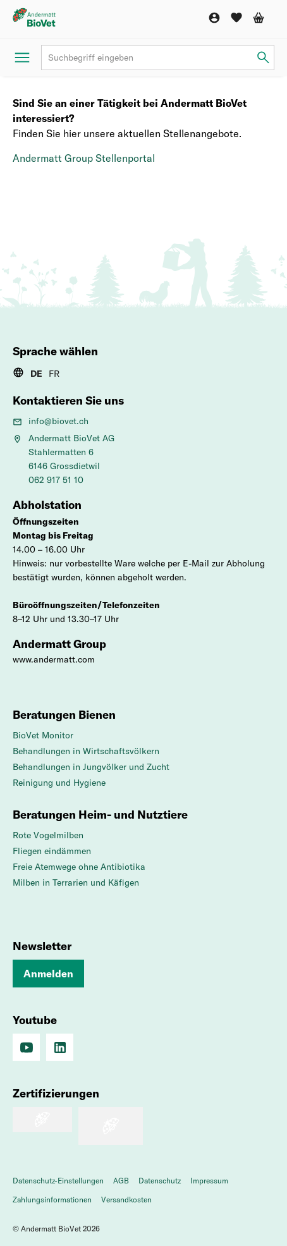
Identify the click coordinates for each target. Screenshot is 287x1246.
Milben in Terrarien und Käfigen (76, 882)
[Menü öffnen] (22, 57)
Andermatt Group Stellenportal (84, 158)
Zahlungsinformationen (52, 1199)
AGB (121, 1180)
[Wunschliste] (236, 17)
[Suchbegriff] (157, 57)
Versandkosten (126, 1199)
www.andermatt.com (54, 659)
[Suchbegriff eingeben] (263, 58)
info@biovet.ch (51, 421)
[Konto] (214, 17)
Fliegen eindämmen (52, 851)
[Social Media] (26, 1047)
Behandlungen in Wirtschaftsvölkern (86, 751)
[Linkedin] (59, 1047)
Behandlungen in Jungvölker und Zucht (91, 767)
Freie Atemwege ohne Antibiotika (79, 866)
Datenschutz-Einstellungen (58, 1180)
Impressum (209, 1180)
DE (36, 373)
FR (54, 373)
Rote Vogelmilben (48, 835)
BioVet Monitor (43, 735)
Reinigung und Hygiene (59, 782)
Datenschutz (159, 1180)
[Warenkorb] (258, 17)
